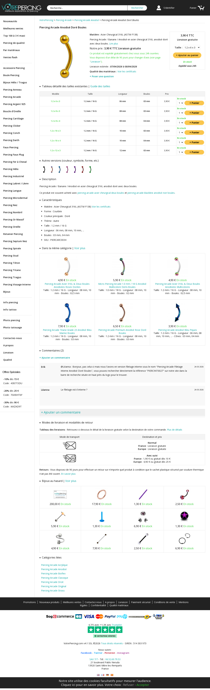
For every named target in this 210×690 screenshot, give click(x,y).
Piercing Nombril (12, 212)
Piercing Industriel (13, 176)
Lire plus (113, 43)
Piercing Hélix (10, 169)
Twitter (98, 652)
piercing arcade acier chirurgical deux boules (101, 192)
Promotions (29, 602)
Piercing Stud (10, 255)
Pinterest (110, 652)
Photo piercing (11, 320)
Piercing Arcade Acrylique (54, 564)
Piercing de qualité (14, 42)
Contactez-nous (12, 338)
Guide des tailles (100, 86)
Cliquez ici (68, 685)
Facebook (86, 652)
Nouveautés (10, 21)
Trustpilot (117, 624)
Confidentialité (98, 605)
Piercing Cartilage (13, 118)
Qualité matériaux (119, 605)
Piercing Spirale (12, 248)
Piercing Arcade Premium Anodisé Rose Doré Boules (122, 331)
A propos (8, 345)
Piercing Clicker (11, 125)
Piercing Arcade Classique (54, 577)
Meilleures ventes (13, 28)
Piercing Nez (10, 205)
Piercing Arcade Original (53, 586)
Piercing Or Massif (13, 219)
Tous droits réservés (112, 643)
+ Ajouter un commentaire (54, 357)
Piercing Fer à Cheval (15, 161)
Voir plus (79, 248)
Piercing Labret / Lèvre (15, 183)
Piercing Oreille (11, 226)
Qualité (7, 359)
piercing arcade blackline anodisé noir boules (151, 192)
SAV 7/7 (94, 659)
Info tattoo (10, 309)
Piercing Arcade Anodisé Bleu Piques (177, 329)
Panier (193, 7)
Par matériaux (11, 50)
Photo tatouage (12, 327)
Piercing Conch (11, 132)
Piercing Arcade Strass (53, 590)
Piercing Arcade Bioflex (53, 573)
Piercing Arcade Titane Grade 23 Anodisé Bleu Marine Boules (67, 331)
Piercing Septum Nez (15, 241)
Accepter (143, 685)
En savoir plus (68, 473)
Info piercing (10, 302)
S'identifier (169, 7)
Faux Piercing (10, 147)
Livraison (8, 352)
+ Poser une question (102, 76)
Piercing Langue (12, 190)
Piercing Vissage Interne (17, 284)
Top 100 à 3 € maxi (14, 35)
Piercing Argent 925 (14, 104)
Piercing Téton (11, 262)
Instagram (123, 652)
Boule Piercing (11, 75)
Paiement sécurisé (141, 602)
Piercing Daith (11, 140)
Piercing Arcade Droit (52, 582)
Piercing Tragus (12, 277)
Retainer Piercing (13, 234)
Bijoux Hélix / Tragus (15, 82)
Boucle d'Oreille (12, 111)
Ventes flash (10, 57)
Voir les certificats (127, 71)
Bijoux (6, 291)
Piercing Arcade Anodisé (54, 569)
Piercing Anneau (12, 89)
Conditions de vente (164, 602)
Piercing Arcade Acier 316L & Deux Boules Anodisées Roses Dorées (67, 285)
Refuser (128, 685)
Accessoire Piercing (14, 68)
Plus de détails (174, 429)
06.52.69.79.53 (112, 659)
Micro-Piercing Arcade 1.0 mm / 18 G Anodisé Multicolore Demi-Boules (122, 285)
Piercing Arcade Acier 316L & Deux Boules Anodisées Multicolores (177, 285)
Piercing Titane (12, 270)
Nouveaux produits (49, 602)
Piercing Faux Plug (13, 154)
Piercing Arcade (12, 96)
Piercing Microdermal (15, 197)
